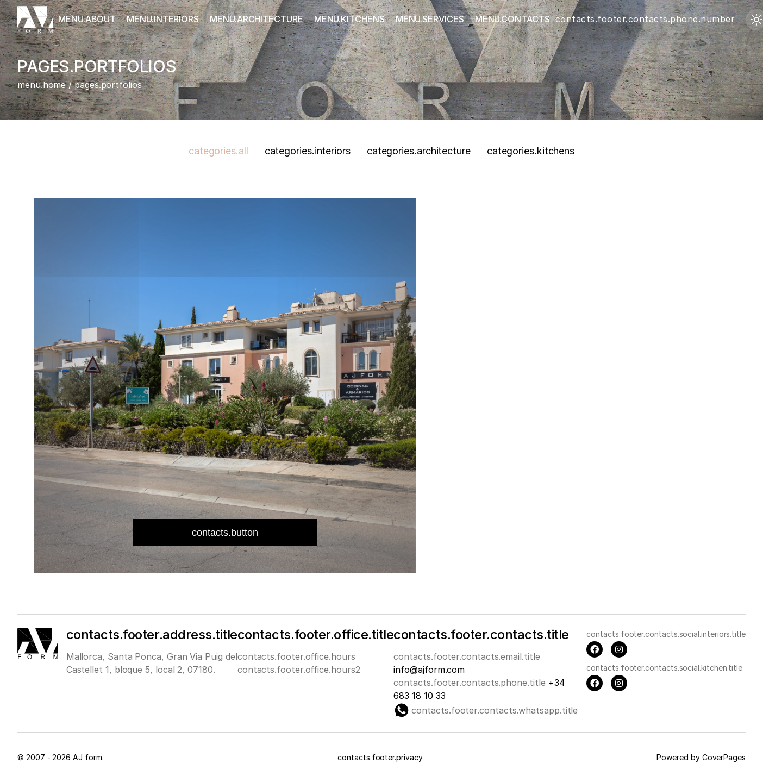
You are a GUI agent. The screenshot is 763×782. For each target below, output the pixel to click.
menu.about (87, 19)
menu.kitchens (349, 19)
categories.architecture (419, 151)
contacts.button (225, 532)
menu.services (430, 19)
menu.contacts (512, 19)
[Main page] (37, 655)
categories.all (218, 151)
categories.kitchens (530, 151)
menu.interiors (163, 19)
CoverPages (724, 757)
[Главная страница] (35, 19)
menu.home (41, 84)
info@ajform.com (429, 669)
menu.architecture (256, 19)
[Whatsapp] (401, 710)
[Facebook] (594, 649)
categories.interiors (308, 151)
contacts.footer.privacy (379, 757)
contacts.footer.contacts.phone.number (645, 19)
